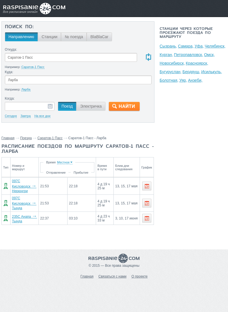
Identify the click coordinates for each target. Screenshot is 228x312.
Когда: (10, 98)
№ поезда (74, 36)
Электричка (90, 106)
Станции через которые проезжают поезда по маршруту (186, 33)
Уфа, (199, 46)
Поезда (26, 138)
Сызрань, (168, 46)
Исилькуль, (211, 71)
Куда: (9, 72)
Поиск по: (19, 27)
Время (55, 162)
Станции (50, 36)
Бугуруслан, (171, 71)
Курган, (166, 54)
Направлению (21, 36)
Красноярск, (197, 63)
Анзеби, (195, 80)
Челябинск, (215, 46)
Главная (8, 138)
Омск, (209, 54)
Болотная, (169, 80)
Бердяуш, (191, 71)
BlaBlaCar (99, 36)
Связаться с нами (112, 276)
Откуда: (11, 50)
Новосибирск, (172, 63)
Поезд (67, 106)
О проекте (139, 276)
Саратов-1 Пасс (49, 138)
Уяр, (183, 80)
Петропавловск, (188, 54)
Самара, (186, 46)
